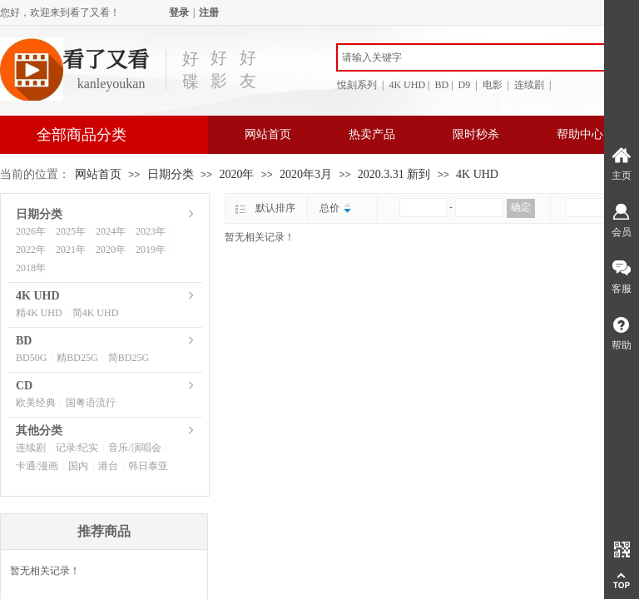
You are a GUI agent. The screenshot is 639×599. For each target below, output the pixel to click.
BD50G (31, 358)
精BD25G (77, 358)
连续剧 (31, 447)
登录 (179, 12)
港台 (108, 466)
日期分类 (170, 174)
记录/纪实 (77, 447)
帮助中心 (580, 134)
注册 (209, 12)
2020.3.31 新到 (394, 174)
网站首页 (268, 134)
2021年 (71, 249)
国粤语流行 (91, 402)
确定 (521, 207)
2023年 (151, 231)
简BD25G (128, 358)
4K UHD (477, 174)
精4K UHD (39, 313)
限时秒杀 (476, 134)
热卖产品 (372, 134)
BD (24, 340)
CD (24, 385)
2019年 (151, 249)
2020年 (236, 174)
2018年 (31, 268)
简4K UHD (95, 313)
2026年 (31, 231)
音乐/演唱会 (134, 447)
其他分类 (39, 430)
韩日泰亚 (148, 466)
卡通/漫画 (37, 466)
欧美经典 (36, 402)
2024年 (111, 231)
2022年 (31, 249)
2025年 (71, 231)
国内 (78, 466)
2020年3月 (306, 174)
